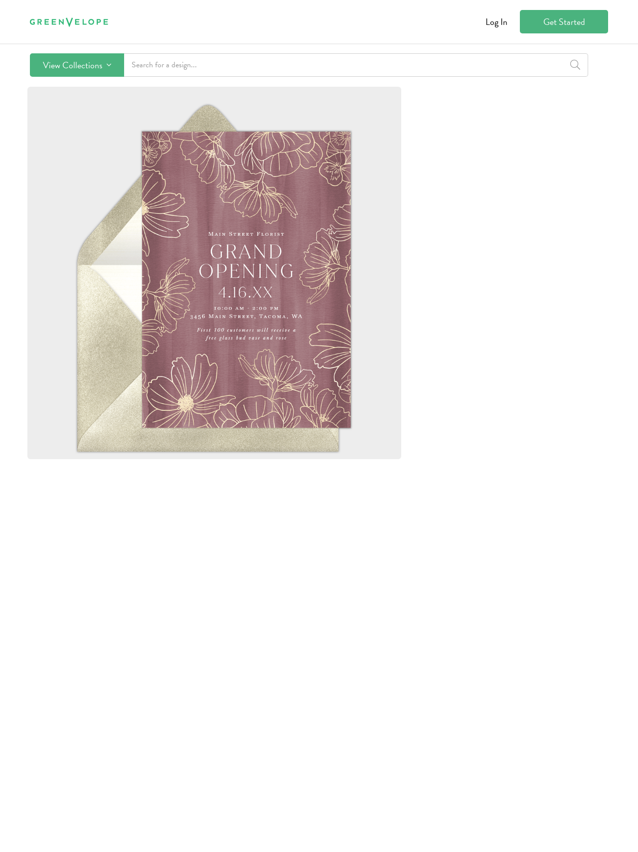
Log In (496, 21)
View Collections (77, 65)
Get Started (564, 21)
